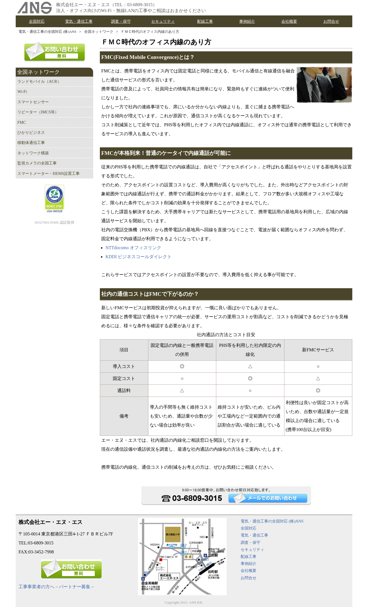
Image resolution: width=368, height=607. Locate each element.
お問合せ (248, 578)
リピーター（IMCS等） (38, 112)
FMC (21, 122)
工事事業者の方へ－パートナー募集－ (57, 586)
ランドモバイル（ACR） (39, 81)
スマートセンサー (33, 102)
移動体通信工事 (31, 142)
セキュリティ (252, 549)
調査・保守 (250, 542)
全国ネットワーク (98, 32)
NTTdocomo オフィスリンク (133, 247)
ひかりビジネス (31, 132)
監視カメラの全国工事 (37, 163)
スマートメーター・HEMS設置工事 (48, 173)
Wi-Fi (22, 91)
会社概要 (248, 570)
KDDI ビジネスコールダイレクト (138, 256)
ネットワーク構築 (33, 153)
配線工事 (248, 556)
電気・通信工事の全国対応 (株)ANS (47, 32)
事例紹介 (248, 563)
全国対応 (248, 528)
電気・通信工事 (254, 535)
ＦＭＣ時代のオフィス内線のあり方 (150, 32)
